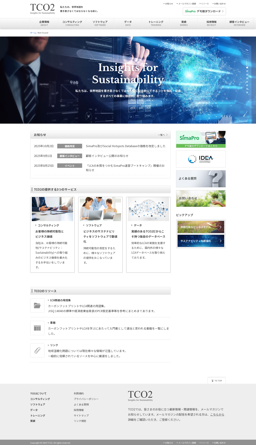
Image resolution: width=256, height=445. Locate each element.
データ (34, 409)
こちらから (217, 413)
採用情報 (79, 409)
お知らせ (169, 3)
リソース (205, 3)
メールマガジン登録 (187, 3)
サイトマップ (81, 414)
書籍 (52, 322)
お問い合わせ (220, 3)
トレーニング (37, 414)
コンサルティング (40, 398)
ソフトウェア (37, 403)
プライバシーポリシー (86, 398)
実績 (32, 420)
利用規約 (79, 392)
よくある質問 (81, 403)
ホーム (33, 32)
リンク (54, 344)
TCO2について (38, 392)
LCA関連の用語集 (60, 299)
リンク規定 (80, 420)
